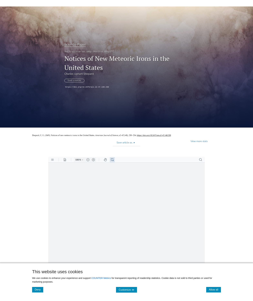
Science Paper (75, 45)
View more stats (199, 141)
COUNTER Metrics (101, 278)
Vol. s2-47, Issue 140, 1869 (77, 51)
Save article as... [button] (126, 142)
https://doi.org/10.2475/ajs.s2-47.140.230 (87, 87)
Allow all (215, 289)
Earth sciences (74, 80)
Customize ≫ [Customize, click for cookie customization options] (128, 289)
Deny (39, 289)
